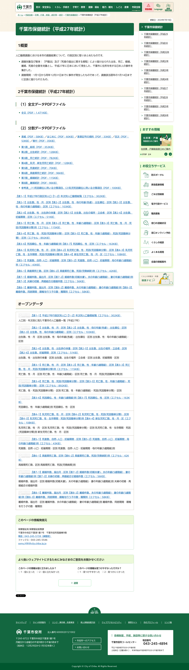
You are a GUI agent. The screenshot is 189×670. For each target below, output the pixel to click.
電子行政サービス (159, 204)
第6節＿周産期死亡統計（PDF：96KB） (43, 173)
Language (158, 9)
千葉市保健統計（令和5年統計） (156, 107)
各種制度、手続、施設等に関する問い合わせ (137, 635)
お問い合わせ (83, 647)
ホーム (20, 15)
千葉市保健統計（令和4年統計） (156, 80)
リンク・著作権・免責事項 (63, 622)
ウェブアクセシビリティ (112, 622)
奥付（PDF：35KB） (44, 141)
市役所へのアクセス (86, 641)
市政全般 (29, 15)
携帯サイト (132, 622)
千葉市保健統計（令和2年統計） (156, 62)
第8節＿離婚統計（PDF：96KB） (39, 183)
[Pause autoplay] (143, 154)
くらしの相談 (157, 242)
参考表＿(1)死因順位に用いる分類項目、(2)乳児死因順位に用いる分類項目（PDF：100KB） (71, 188)
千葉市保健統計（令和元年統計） (156, 53)
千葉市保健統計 (71, 15)
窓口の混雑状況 (158, 223)
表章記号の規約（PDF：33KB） (94, 136)
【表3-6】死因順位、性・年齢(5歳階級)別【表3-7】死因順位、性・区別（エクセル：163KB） (67, 244)
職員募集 (155, 213)
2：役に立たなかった (49, 572)
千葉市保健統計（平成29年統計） (156, 35)
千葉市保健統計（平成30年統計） (156, 44)
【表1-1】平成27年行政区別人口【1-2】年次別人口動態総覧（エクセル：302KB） (61, 196)
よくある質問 (157, 252)
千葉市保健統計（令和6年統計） (156, 116)
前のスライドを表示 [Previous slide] (165, 154)
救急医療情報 (157, 185)
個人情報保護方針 (88, 622)
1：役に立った (28, 572)
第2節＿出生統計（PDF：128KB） (40, 152)
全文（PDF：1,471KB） (34, 113)
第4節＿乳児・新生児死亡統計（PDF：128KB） (47, 163)
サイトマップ (21, 622)
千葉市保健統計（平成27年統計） (156, 89)
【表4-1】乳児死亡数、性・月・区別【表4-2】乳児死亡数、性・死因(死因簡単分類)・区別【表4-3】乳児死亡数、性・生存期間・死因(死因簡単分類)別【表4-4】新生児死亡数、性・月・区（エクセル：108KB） (75, 418)
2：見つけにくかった (114, 572)
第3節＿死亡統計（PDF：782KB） (40, 158)
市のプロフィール (151, 622)
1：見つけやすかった (90, 572)
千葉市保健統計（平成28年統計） (156, 98)
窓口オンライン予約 (160, 233)
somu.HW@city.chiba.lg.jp (32, 543)
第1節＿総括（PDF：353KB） (38, 147)
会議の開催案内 (158, 262)
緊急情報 (148, 9)
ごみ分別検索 (157, 194)
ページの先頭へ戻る (94, 612)
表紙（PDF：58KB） (33, 136)
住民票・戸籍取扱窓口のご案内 (155, 149)
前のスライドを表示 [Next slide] (170, 154)
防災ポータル (157, 175)
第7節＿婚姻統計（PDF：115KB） (40, 178)
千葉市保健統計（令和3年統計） (156, 71)
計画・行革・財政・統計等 (46, 15)
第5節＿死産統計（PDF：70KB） (39, 168)
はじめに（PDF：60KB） (61, 136)
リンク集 (168, 622)
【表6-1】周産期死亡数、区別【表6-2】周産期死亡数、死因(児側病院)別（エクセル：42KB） (67, 271)
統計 (61, 15)
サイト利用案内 (39, 622)
